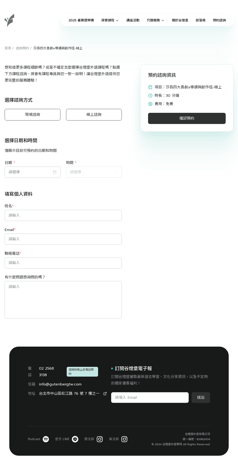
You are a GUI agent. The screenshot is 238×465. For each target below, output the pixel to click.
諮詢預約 (22, 48)
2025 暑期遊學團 (81, 20)
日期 (10, 163)
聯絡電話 (13, 253)
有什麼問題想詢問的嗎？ (25, 277)
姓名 (9, 206)
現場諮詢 (32, 114)
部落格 (200, 20)
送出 (201, 397)
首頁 (8, 48)
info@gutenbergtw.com (60, 384)
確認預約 (186, 118)
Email (10, 230)
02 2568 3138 (46, 372)
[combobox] (94, 172)
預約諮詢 (219, 20)
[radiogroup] (63, 114)
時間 (71, 163)
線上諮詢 (93, 114)
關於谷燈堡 (180, 20)
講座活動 (132, 20)
